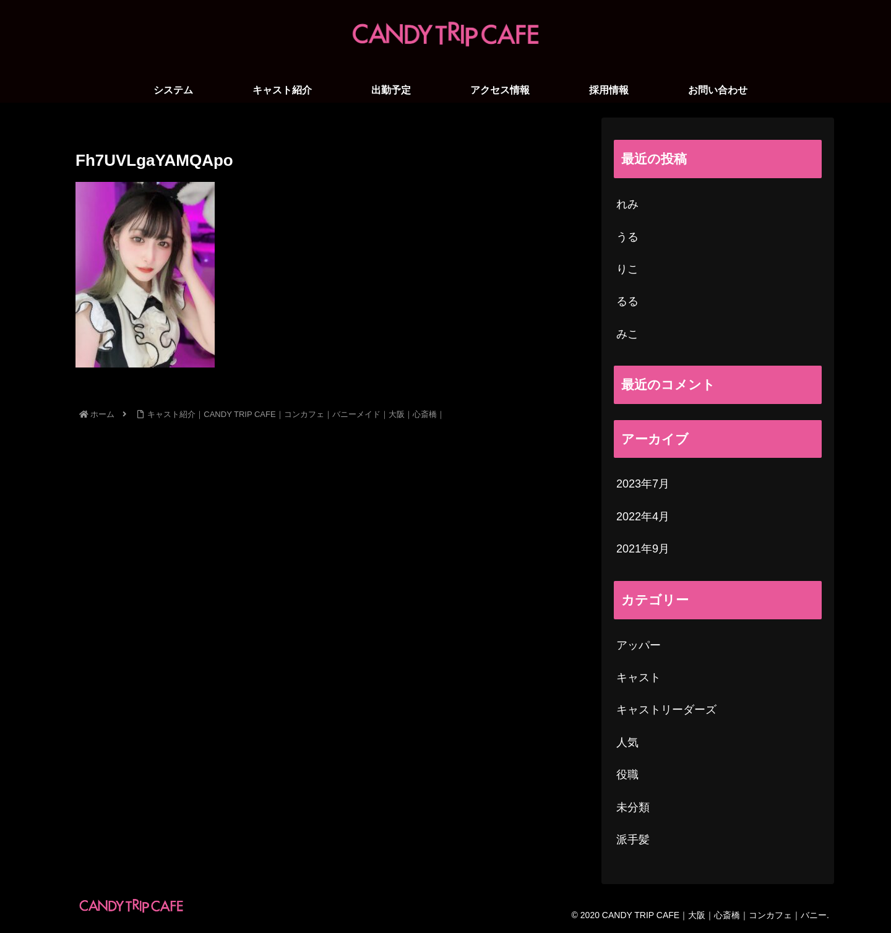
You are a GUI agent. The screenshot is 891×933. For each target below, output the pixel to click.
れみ (627, 204)
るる (627, 301)
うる (627, 237)
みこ (627, 334)
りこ (627, 269)
